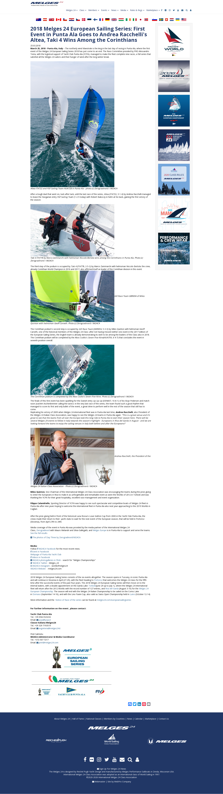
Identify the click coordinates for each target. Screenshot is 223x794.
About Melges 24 (62, 718)
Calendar (139, 718)
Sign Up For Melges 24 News (112, 768)
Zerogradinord (43, 530)
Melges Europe (100, 530)
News (129, 718)
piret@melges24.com (48, 642)
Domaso (37, 594)
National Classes (94, 718)
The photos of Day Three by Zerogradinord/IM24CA (56, 537)
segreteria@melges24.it (49, 628)
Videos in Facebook (41, 557)
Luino (132, 594)
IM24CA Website (38, 568)
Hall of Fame (78, 718)
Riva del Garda (112, 588)
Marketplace (150, 718)
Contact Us (164, 718)
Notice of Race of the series (68, 600)
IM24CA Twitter (40, 563)
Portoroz (98, 580)
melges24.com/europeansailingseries (114, 600)
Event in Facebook (40, 551)
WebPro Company (122, 781)
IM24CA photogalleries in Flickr (47, 560)
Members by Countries (114, 718)
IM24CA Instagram (41, 565)
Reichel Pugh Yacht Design (89, 771)
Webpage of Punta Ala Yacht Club (45, 554)
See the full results (38, 533)
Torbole (92, 585)
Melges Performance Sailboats (136, 771)
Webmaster (100, 781)
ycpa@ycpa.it (45, 619)
